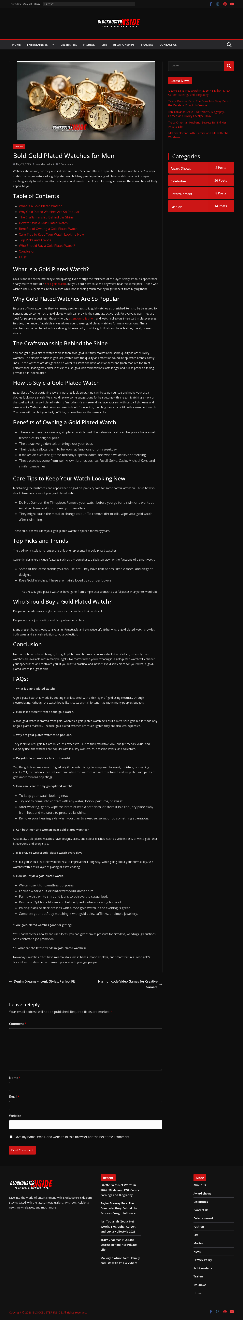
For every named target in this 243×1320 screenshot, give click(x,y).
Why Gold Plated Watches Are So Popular (49, 212)
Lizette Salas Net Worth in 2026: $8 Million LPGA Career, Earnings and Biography (120, 1190)
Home (16, 44)
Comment (17, 1024)
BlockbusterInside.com (77, 1197)
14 (220, 206)
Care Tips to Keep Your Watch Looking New (51, 234)
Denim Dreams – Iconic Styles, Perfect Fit (42, 981)
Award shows (202, 1193)
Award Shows (181, 168)
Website (15, 1116)
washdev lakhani (45, 164)
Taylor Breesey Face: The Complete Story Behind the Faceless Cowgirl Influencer (119, 1208)
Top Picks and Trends (35, 240)
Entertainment (38, 44)
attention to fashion (81, 318)
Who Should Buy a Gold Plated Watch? (47, 245)
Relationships (124, 44)
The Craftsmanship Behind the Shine (46, 217)
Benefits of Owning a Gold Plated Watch (48, 229)
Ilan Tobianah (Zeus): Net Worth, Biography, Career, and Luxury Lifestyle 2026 (118, 1226)
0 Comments (64, 164)
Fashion (89, 44)
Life (104, 44)
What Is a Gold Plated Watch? (40, 206)
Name (15, 1078)
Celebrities (69, 44)
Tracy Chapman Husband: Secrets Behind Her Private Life (119, 1244)
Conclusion (27, 251)
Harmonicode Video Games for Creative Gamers (130, 984)
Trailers (147, 44)
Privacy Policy (202, 1260)
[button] (52, 44)
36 (220, 180)
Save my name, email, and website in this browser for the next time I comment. (72, 1137)
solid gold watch (55, 284)
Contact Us (168, 44)
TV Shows (199, 1285)
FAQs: (23, 257)
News (197, 1251)
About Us (199, 1185)
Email (14, 1096)
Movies (198, 1243)
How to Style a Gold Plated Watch (43, 223)
